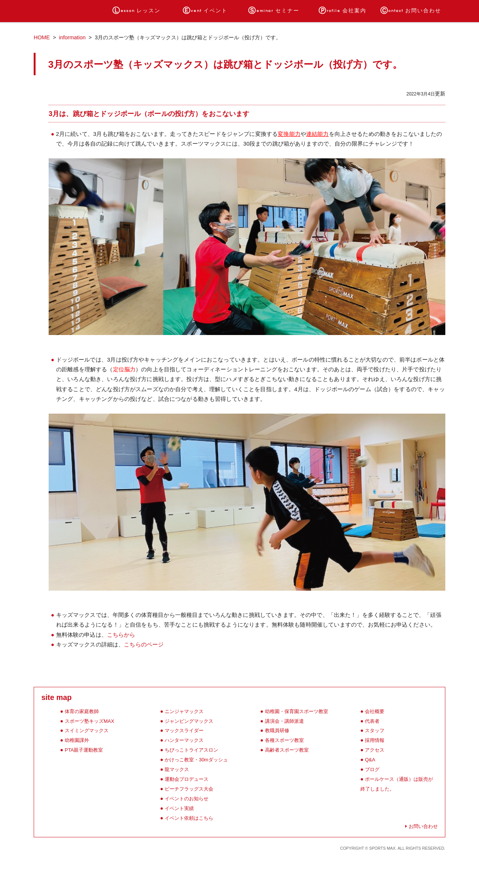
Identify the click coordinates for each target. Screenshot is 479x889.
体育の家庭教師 (82, 711)
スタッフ (374, 730)
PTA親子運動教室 (84, 750)
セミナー (273, 11)
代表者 (372, 721)
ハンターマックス (184, 740)
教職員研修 (277, 730)
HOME (42, 37)
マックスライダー (184, 730)
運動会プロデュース (186, 779)
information (72, 37)
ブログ (372, 769)
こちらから (121, 634)
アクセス (374, 750)
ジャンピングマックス (189, 721)
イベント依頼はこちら (189, 818)
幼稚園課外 (77, 740)
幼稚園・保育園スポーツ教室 (296, 711)
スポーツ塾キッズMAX (89, 721)
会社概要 (374, 711)
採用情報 (374, 740)
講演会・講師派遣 (284, 721)
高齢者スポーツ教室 (287, 750)
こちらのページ (144, 644)
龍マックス (177, 769)
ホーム (68, 11)
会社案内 (342, 11)
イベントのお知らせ (186, 798)
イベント (205, 11)
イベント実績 (179, 808)
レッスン (136, 11)
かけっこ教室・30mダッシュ (196, 759)
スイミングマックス (87, 730)
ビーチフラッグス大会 (189, 789)
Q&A (370, 759)
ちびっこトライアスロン (191, 750)
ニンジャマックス (184, 711)
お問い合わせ (410, 11)
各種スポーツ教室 (284, 740)
